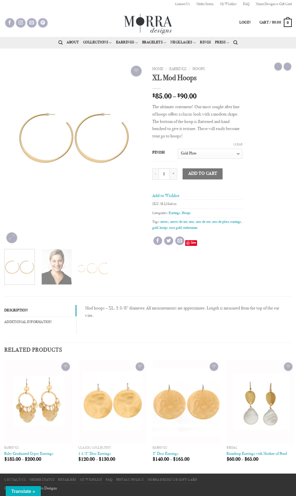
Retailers (67, 480)
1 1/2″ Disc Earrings (94, 454)
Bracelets (154, 42)
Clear (237, 144)
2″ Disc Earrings (165, 454)
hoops (164, 228)
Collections (97, 42)
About (73, 42)
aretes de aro (178, 222)
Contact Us (182, 4)
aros (191, 222)
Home (157, 69)
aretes (164, 222)
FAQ (246, 4)
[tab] (40, 310)
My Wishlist (228, 4)
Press (222, 42)
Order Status (205, 4)
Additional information (28, 322)
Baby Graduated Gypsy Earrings (28, 454)
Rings (205, 42)
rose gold (175, 228)
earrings (235, 222)
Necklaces (183, 42)
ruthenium (190, 228)
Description (16, 310)
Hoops (199, 69)
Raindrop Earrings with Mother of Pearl (257, 454)
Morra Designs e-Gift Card (274, 4)
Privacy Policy (130, 480)
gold (155, 228)
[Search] (60, 42)
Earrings (127, 42)
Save (193, 242)
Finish (158, 152)
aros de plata (220, 222)
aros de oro (203, 222)
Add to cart (202, 174)
